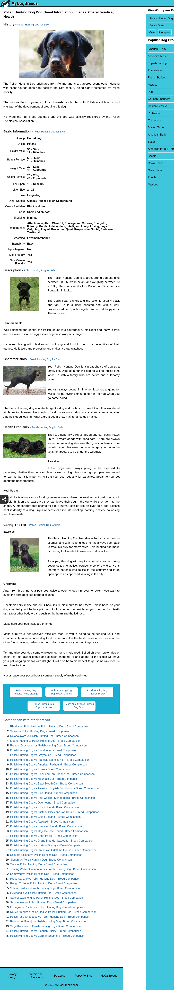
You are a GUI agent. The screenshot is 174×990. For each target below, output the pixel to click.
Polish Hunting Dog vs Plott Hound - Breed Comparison (43, 793)
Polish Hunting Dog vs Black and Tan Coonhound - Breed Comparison (52, 774)
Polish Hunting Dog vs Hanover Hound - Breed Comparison (46, 826)
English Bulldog (134, 63)
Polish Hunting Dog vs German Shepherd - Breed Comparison (47, 935)
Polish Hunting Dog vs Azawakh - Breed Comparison (42, 821)
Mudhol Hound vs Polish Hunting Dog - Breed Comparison (45, 740)
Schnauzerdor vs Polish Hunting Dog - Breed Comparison (45, 888)
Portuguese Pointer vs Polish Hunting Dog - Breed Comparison (48, 907)
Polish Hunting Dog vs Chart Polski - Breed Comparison (43, 835)
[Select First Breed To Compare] (148, 18)
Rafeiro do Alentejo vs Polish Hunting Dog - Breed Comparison (48, 921)
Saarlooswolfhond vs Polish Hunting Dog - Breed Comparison (47, 897)
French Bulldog (134, 77)
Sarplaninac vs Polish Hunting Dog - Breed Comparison (43, 902)
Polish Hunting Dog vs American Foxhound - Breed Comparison (48, 764)
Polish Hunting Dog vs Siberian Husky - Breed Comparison (45, 931)
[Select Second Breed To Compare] (148, 25)
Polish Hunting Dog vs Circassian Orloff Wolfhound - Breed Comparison (53, 850)
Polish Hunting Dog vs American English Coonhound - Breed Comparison (54, 788)
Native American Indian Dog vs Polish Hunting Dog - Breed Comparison (53, 912)
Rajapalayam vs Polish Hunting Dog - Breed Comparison (44, 736)
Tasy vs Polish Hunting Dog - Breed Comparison (39, 864)
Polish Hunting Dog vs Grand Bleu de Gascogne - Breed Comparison (51, 840)
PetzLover (60, 975)
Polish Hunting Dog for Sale (33, 24)
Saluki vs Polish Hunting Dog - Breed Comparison (40, 731)
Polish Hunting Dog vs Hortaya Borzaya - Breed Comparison (46, 845)
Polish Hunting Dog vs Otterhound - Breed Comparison (43, 802)
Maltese (130, 84)
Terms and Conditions (36, 976)
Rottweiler (131, 113)
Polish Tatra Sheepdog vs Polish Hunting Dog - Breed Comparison (50, 916)
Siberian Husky (134, 49)
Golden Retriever (135, 106)
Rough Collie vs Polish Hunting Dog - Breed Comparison (44, 883)
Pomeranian (132, 70)
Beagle (129, 156)
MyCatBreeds (109, 975)
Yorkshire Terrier (135, 56)
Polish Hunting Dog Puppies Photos (97, 692)
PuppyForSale (83, 975)
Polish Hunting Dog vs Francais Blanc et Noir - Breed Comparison (50, 759)
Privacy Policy (12, 976)
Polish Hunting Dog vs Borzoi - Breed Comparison (40, 769)
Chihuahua (131, 120)
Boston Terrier (133, 127)
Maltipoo (130, 184)
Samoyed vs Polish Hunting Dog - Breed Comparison (42, 873)
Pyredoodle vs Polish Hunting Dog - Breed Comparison (43, 892)
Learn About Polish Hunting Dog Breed (79, 706)
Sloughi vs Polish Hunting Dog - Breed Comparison (41, 859)
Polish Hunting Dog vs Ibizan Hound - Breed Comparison (44, 807)
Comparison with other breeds (26, 720)
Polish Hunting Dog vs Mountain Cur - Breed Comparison (44, 778)
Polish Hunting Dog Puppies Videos (43, 706)
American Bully (134, 134)
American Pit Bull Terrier (139, 148)
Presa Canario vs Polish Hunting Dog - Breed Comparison (45, 878)
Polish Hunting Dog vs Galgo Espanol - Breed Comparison (45, 816)
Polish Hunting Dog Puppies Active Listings (26, 692)
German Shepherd (136, 98)
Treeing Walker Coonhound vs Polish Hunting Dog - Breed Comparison (53, 869)
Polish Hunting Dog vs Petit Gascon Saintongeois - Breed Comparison (52, 797)
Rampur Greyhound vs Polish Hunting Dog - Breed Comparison (48, 745)
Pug (127, 91)
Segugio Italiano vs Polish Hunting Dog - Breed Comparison (46, 854)
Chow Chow (132, 163)
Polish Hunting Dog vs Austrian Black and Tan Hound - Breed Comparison (54, 812)
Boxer (128, 141)
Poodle (129, 177)
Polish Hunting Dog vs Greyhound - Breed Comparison (43, 755)
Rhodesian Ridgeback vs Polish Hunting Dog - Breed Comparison (49, 726)
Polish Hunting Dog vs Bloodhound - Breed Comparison (43, 750)
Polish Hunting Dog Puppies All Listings (61, 692)
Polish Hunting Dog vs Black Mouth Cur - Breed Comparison (46, 783)
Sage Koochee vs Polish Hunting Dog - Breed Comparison (45, 926)
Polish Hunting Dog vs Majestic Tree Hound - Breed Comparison (49, 831)
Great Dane (132, 170)
